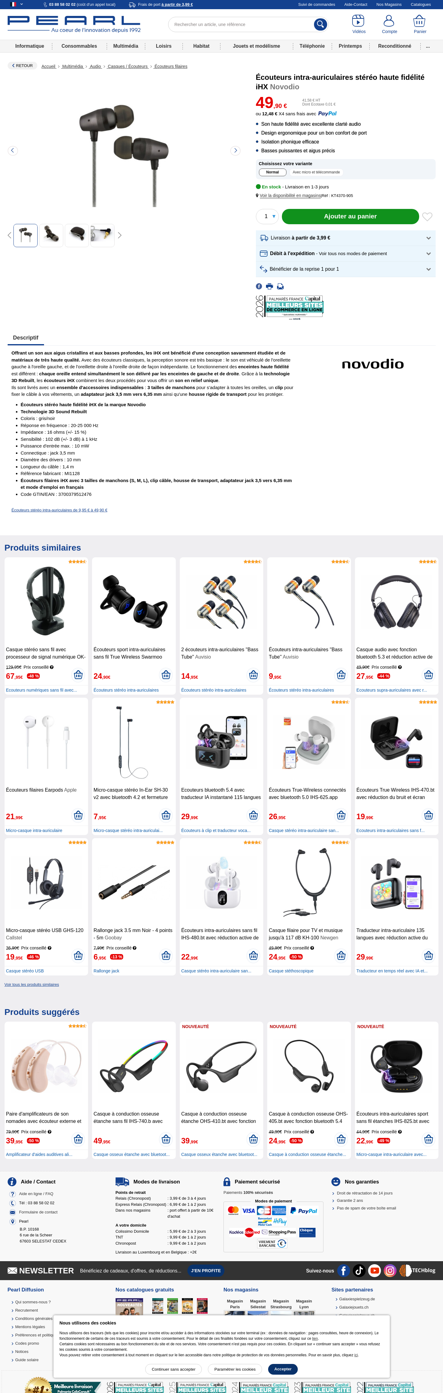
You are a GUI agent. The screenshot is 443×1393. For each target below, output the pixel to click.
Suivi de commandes (316, 4)
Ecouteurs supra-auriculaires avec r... (391, 690)
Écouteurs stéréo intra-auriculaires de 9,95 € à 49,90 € (60, 510)
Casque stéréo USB (25, 970)
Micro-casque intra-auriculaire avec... (391, 1154)
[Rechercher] (320, 24)
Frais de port (165, 4)
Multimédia (125, 46)
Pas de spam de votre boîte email (366, 1208)
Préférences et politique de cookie (45, 1335)
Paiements (248, 1192)
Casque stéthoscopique (291, 970)
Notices (21, 1351)
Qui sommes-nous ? (33, 1302)
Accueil (49, 66)
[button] (289, 195)
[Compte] (389, 24)
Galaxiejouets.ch (353, 1307)
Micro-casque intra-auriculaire (34, 830)
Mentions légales (30, 1326)
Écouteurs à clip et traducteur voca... (216, 830)
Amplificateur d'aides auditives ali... (39, 1154)
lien (315, 1338)
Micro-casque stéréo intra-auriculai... (128, 830)
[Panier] (420, 24)
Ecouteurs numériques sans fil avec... (41, 690)
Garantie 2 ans (350, 1200)
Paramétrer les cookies (235, 1369)
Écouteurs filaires (170, 66)
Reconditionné (394, 46)
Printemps (350, 46)
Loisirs (164, 46)
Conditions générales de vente (42, 1318)
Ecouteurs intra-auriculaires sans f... (390, 830)
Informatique (29, 46)
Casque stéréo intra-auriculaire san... (304, 830)
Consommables (79, 46)
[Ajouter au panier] (350, 216)
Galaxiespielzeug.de (357, 1299)
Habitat (201, 46)
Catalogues (421, 4)
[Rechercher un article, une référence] (248, 24)
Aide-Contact (355, 4)
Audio (95, 66)
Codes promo (27, 1343)
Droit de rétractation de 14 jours (365, 1193)
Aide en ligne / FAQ (36, 1193)
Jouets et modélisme (256, 46)
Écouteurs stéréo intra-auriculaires (126, 690)
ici (356, 1355)
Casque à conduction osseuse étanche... (307, 1154)
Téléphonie (312, 46)
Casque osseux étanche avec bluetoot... (132, 1154)
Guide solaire (27, 1360)
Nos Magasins (388, 4)
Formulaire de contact (38, 1212)
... (428, 46)
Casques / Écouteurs (128, 66)
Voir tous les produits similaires (32, 984)
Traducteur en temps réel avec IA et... (392, 970)
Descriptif (26, 338)
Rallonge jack (106, 970)
